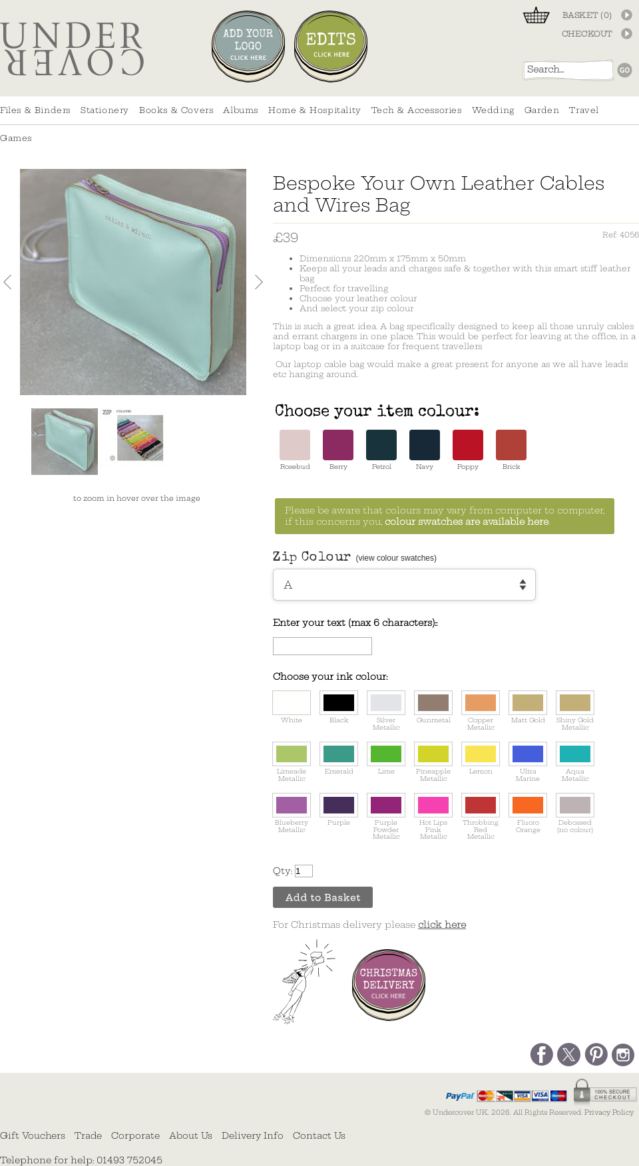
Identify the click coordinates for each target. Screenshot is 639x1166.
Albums (240, 110)
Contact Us (319, 1135)
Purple (338, 810)
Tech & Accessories (416, 110)
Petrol (381, 450)
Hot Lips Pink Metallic (433, 817)
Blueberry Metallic (291, 813)
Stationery (105, 110)
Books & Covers (176, 110)
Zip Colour (355, 558)
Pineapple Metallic (433, 762)
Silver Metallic (386, 711)
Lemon (480, 758)
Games (16, 138)
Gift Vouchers (32, 1135)
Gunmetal (433, 707)
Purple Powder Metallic (386, 817)
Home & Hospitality (314, 110)
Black (338, 707)
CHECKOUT (587, 34)
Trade (88, 1135)
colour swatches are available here (466, 521)
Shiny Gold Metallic (575, 711)
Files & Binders (35, 110)
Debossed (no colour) (575, 813)
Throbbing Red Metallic (480, 817)
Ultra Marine (527, 762)
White (291, 707)
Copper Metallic (480, 711)
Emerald (338, 758)
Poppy (468, 450)
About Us (190, 1135)
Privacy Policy (609, 1112)
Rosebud (295, 450)
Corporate (135, 1135)
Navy (424, 450)
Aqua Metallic (575, 762)
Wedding (493, 110)
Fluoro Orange (527, 813)
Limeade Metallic (291, 762)
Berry (338, 450)
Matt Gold (527, 707)
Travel (584, 110)
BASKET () (587, 15)
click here (442, 925)
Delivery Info (253, 1135)
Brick (511, 450)
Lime (386, 758)
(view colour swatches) (396, 558)
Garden (542, 110)
